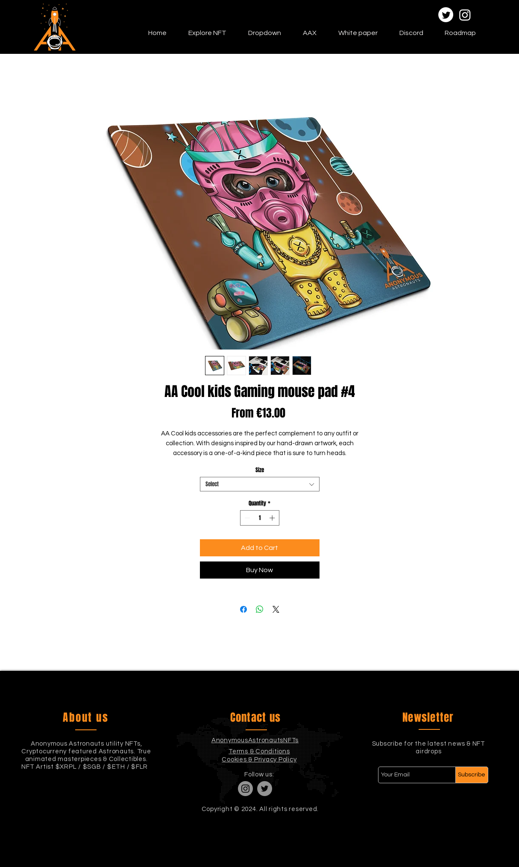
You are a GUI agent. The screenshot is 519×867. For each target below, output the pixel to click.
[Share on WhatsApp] (260, 609)
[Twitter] (445, 14)
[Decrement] (246, 518)
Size (259, 470)
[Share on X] (276, 609)
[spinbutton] (259, 518)
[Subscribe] (471, 775)
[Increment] (273, 518)
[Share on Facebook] (243, 609)
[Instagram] (464, 14)
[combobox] (260, 484)
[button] (207, 33)
